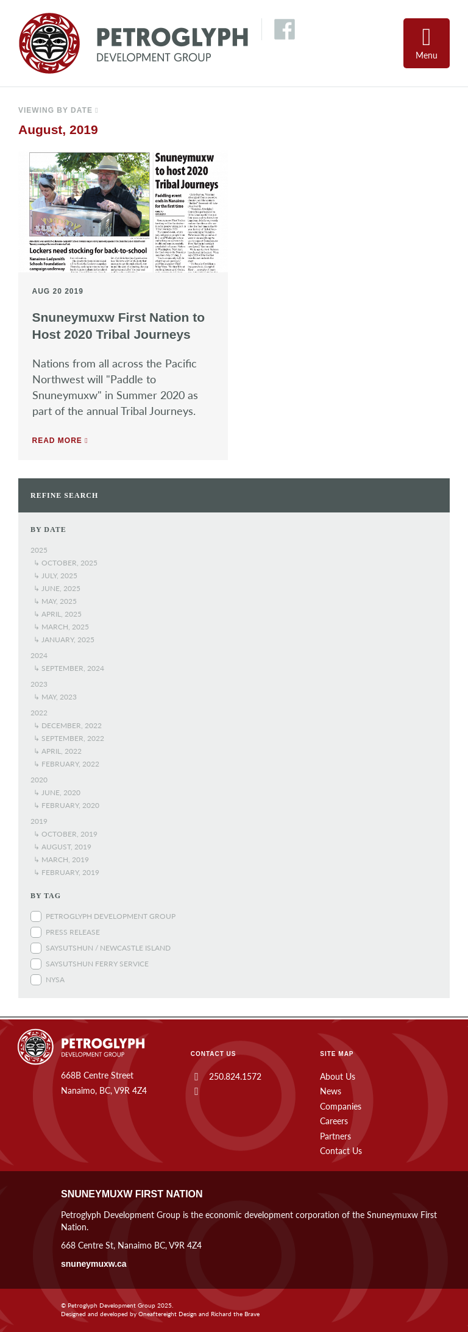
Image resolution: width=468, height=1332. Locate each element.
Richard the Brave (235, 1313)
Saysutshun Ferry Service (97, 963)
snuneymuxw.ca (94, 1264)
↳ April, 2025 (58, 613)
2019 (39, 821)
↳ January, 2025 (64, 639)
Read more (60, 440)
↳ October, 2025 (66, 562)
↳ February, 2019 (66, 872)
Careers (334, 1121)
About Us (337, 1076)
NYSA (55, 979)
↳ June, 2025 (57, 588)
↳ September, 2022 (69, 738)
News (330, 1091)
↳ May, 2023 (55, 696)
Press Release (73, 932)
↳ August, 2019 (62, 846)
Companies (340, 1106)
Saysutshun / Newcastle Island (108, 947)
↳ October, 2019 (66, 833)
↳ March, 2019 (61, 859)
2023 (39, 684)
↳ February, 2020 (66, 805)
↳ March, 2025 (61, 626)
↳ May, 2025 (55, 601)
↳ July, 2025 (55, 575)
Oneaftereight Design (167, 1313)
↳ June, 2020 (57, 792)
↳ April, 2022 (58, 751)
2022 (39, 712)
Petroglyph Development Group (111, 916)
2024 (39, 655)
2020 (39, 779)
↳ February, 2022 (66, 763)
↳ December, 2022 (68, 725)
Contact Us (341, 1151)
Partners (335, 1136)
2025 (39, 549)
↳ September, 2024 (69, 668)
